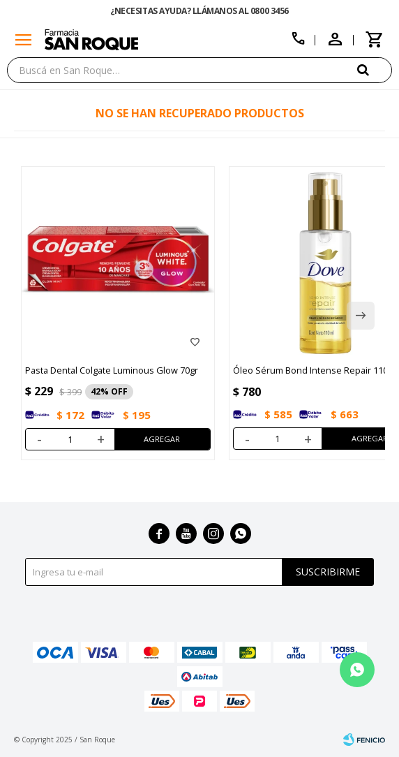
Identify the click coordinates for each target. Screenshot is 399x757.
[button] (374, 69)
